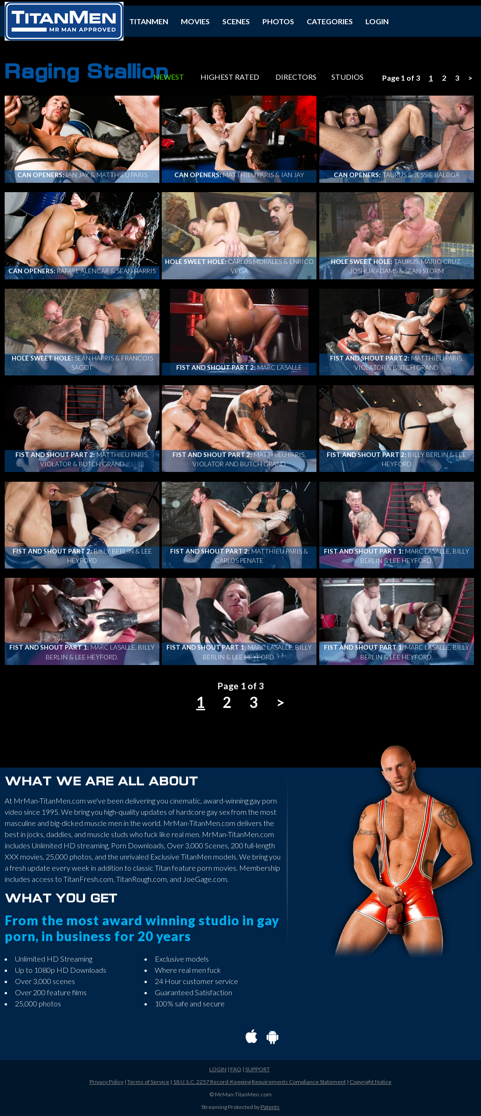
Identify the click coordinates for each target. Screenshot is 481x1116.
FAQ (235, 1069)
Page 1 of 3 (401, 77)
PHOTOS (278, 21)
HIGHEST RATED (229, 76)
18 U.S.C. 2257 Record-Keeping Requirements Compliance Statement (259, 1081)
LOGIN (377, 21)
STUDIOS (347, 76)
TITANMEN (148, 21)
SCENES (236, 21)
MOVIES (195, 21)
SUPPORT (257, 1069)
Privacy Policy (106, 1081)
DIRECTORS (295, 76)
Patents (270, 1106)
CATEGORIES (330, 21)
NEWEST (168, 76)
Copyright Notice (371, 1081)
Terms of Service (148, 1081)
